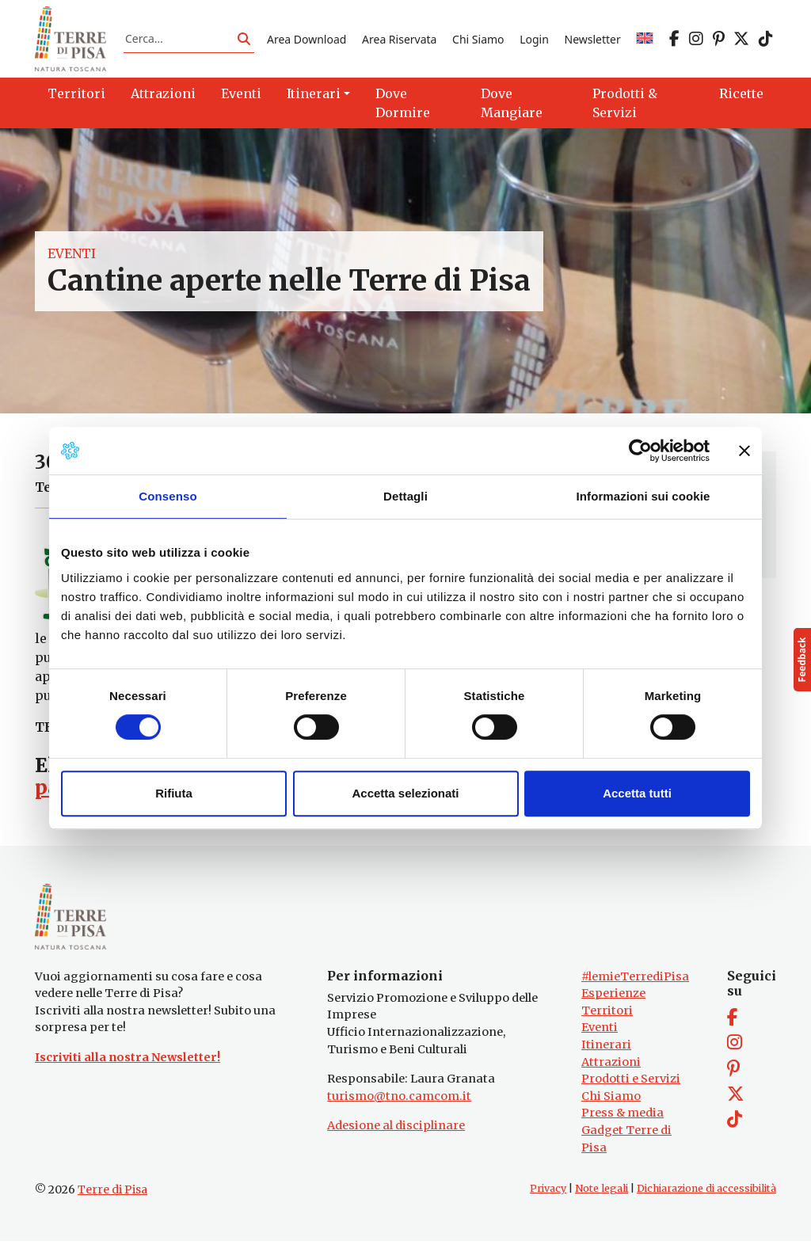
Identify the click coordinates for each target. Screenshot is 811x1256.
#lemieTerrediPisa (635, 991)
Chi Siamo (478, 42)
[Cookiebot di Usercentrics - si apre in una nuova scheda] (640, 450)
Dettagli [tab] (405, 496)
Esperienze (613, 1008)
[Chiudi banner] (744, 450)
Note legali (601, 1203)
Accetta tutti (637, 793)
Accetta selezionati (405, 793)
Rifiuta (173, 793)
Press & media (622, 1128)
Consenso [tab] (167, 496)
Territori (607, 1025)
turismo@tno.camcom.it (399, 1111)
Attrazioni (611, 1076)
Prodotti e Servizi (630, 1094)
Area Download (306, 42)
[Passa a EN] (644, 42)
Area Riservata (399, 42)
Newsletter (593, 42)
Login (534, 42)
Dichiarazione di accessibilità (706, 1203)
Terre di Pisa (112, 1204)
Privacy (548, 1203)
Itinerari (606, 1059)
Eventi (72, 260)
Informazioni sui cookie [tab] (643, 496)
